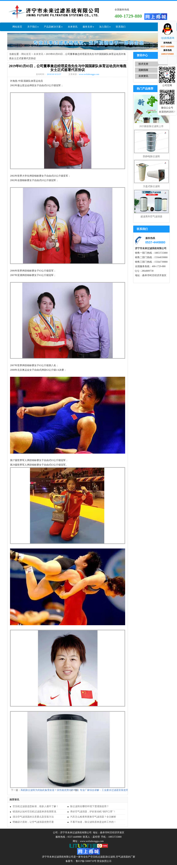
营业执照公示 (104, 861)
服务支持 (88, 26)
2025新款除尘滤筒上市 (151, 126)
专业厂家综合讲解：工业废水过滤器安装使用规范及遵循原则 (112, 790)
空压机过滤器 (97, 856)
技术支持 (143, 64)
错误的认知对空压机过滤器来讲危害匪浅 (34, 811)
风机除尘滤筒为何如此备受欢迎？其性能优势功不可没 (50, 790)
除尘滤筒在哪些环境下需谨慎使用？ (89, 806)
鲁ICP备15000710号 (85, 861)
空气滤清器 (122, 856)
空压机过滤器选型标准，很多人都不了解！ (36, 806)
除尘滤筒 (110, 856)
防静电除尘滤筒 (151, 156)
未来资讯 (72, 26)
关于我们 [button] (33, 26)
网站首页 (17, 26)
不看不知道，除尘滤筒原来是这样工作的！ (93, 822)
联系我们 (120, 26)
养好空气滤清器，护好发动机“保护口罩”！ (93, 811)
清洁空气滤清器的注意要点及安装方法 (33, 816)
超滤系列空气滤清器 (151, 216)
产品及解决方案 (53, 26)
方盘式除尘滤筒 (151, 186)
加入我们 (105, 26)
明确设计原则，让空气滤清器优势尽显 (33, 822)
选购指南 (143, 70)
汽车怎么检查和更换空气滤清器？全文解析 (93, 816)
